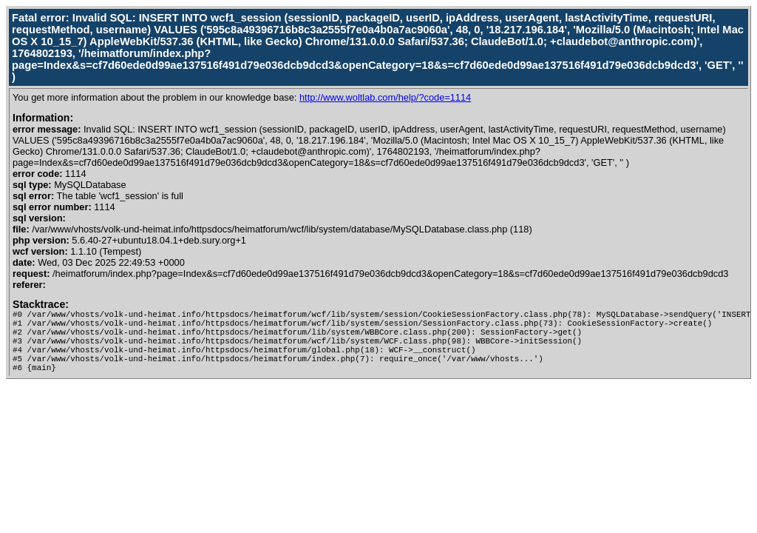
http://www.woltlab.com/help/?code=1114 (385, 97)
